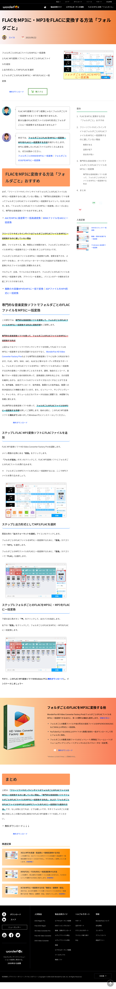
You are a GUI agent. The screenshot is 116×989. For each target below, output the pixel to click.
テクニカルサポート (82, 937)
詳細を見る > (105, 720)
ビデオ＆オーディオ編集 (63, 957)
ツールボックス (60, 961)
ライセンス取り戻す (82, 942)
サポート (78, 927)
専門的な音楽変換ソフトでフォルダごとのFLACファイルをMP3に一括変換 (93, 164)
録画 (56, 952)
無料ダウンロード (55, 681)
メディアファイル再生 (62, 942)
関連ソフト (58, 966)
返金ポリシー (100, 947)
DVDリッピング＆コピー (63, 932)
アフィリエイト (101, 942)
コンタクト (99, 937)
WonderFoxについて (102, 927)
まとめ (83, 190)
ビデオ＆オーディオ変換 (63, 927)
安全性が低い (88, 154)
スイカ (12, 37)
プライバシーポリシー (16, 983)
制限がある (87, 144)
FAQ (76, 947)
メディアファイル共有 (62, 947)
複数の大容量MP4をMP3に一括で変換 (24, 288)
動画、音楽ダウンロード (63, 937)
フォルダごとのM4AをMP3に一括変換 (35, 155)
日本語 (101, 983)
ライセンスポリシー (31, 983)
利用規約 (5, 983)
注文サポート (79, 932)
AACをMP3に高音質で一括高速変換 (23, 218)
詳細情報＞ (30, 868)
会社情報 (99, 932)
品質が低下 (87, 149)
